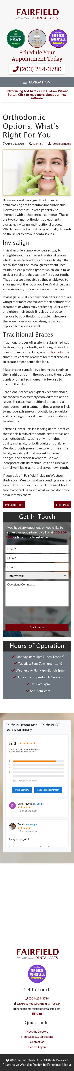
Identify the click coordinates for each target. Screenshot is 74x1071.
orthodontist (56, 352)
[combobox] (37, 575)
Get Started (37, 627)
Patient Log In (37, 1047)
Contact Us (37, 1041)
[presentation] (33, 615)
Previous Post (13, 504)
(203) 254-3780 (37, 69)
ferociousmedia (61, 143)
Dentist (38, 143)
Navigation (37, 82)
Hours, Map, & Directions (37, 1036)
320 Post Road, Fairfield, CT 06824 (39, 1003)
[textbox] (33, 575)
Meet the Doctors (37, 1031)
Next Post (62, 504)
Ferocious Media (59, 1065)
